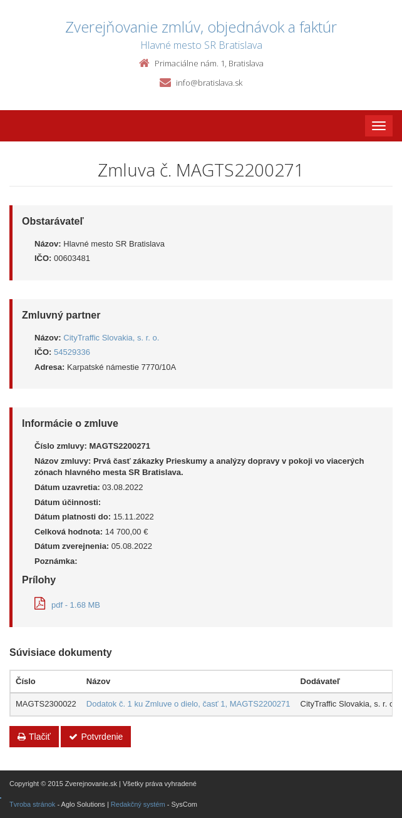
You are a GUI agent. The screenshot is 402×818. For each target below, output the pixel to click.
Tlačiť (34, 737)
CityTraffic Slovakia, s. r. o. (111, 337)
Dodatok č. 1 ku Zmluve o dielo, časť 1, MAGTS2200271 (188, 703)
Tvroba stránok (32, 804)
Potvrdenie (96, 737)
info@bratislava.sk (209, 82)
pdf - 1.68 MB (67, 605)
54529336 (72, 352)
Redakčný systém (138, 804)
